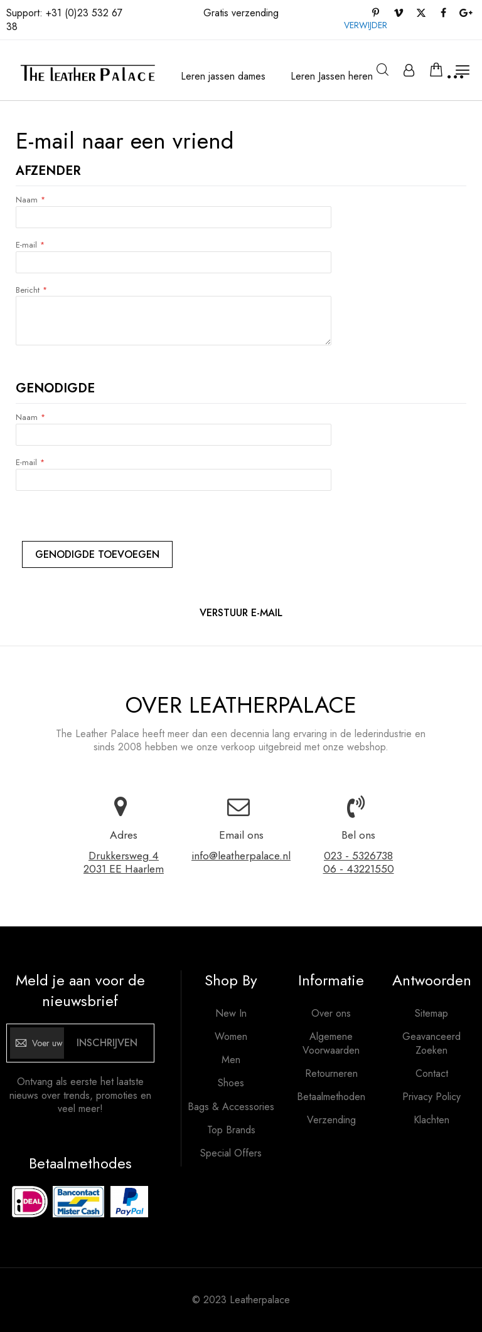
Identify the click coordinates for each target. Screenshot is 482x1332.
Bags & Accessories (231, 1107)
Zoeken (383, 70)
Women (231, 1037)
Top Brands (231, 1130)
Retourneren (331, 1074)
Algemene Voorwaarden (331, 1043)
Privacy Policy (431, 1097)
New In (231, 1013)
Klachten (431, 1120)
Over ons (331, 1013)
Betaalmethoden (331, 1097)
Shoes (231, 1083)
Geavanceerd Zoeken (431, 1043)
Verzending (331, 1120)
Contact (431, 1074)
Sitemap (431, 1013)
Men (231, 1060)
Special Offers (231, 1153)
